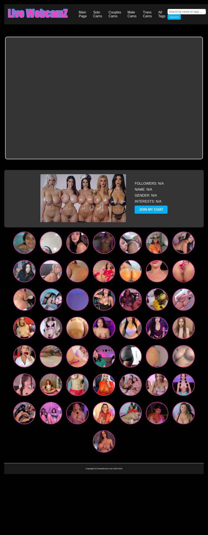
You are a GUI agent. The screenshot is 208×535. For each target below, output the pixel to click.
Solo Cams (97, 14)
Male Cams (132, 14)
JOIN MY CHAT (151, 209)
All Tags (161, 14)
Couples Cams (114, 14)
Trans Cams (147, 14)
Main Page (83, 14)
